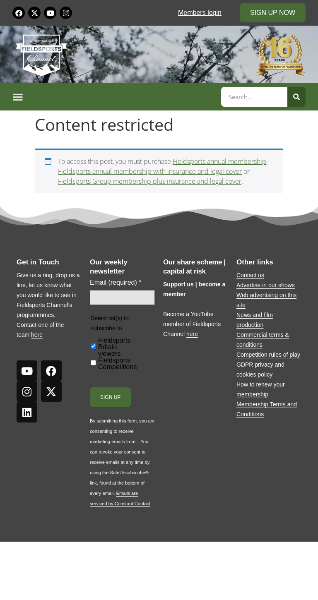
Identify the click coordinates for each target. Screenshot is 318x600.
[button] (115, 96)
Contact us (250, 275)
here (37, 334)
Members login (200, 12)
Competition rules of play (268, 354)
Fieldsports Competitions (117, 363)
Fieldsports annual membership (219, 161)
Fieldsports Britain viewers (114, 347)
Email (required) (116, 282)
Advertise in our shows (265, 285)
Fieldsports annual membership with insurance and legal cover (150, 171)
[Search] (296, 97)
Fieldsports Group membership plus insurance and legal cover (149, 181)
